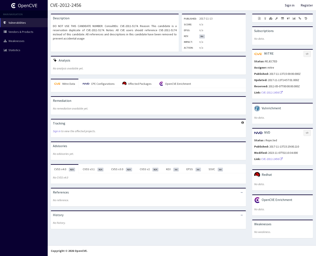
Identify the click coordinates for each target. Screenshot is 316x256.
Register (307, 5)
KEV (172, 169)
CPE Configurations (99, 84)
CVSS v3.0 (121, 169)
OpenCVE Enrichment (175, 84)
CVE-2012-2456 (65, 5)
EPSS (193, 169)
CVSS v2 (149, 169)
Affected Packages (137, 84)
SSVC (216, 169)
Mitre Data (64, 84)
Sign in (289, 5)
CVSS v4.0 (64, 169)
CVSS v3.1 (93, 169)
